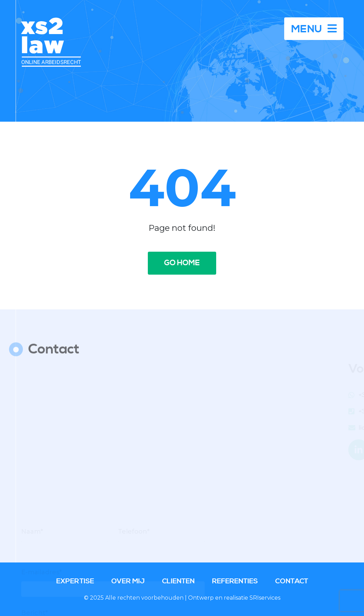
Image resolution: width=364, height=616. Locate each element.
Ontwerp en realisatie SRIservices (234, 597)
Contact (291, 581)
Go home (182, 263)
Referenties (235, 581)
